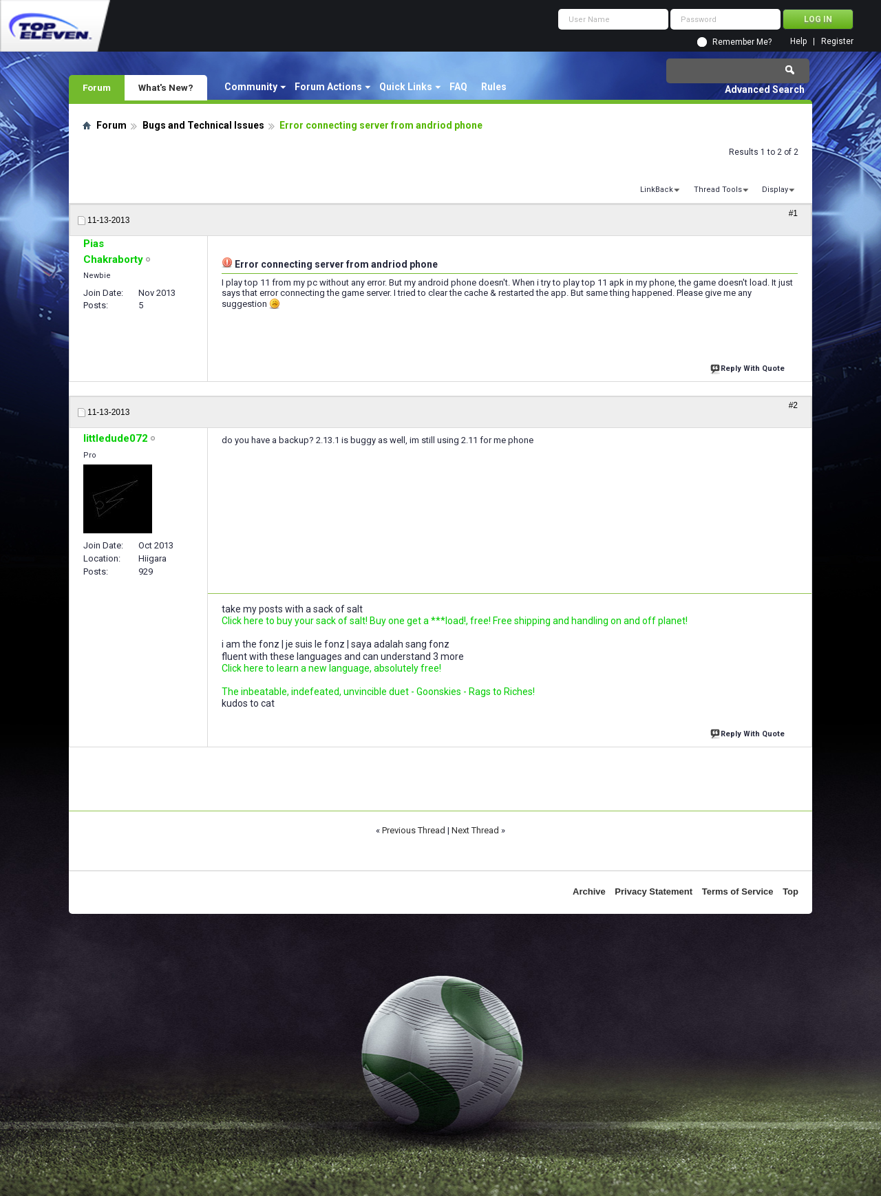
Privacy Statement (653, 891)
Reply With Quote (749, 367)
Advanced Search (765, 89)
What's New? (165, 87)
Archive (589, 891)
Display (775, 189)
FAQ (458, 86)
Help (798, 41)
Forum (97, 87)
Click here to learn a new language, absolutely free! (331, 668)
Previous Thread (413, 830)
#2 (793, 405)
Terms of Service (738, 891)
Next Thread (475, 830)
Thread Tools (718, 189)
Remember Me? (742, 42)
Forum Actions (328, 86)
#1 (793, 213)
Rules (494, 86)
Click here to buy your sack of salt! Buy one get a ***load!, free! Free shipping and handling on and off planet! (455, 620)
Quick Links (405, 86)
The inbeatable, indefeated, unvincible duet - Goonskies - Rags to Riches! (378, 691)
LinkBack (656, 189)
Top (790, 891)
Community (250, 86)
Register (837, 41)
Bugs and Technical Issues (203, 125)
